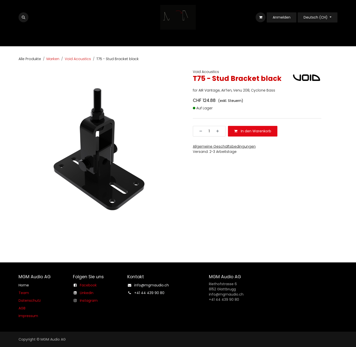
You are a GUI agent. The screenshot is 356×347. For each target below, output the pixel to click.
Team (24, 292)
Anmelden (281, 17)
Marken (52, 58)
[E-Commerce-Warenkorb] (261, 17)
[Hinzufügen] (219, 131)
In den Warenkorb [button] (252, 131)
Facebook (88, 285)
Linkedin (86, 292)
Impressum (28, 315)
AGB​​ (22, 308)
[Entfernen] (199, 131)
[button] (23, 17)
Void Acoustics (78, 58)
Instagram (89, 300)
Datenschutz (30, 300)
